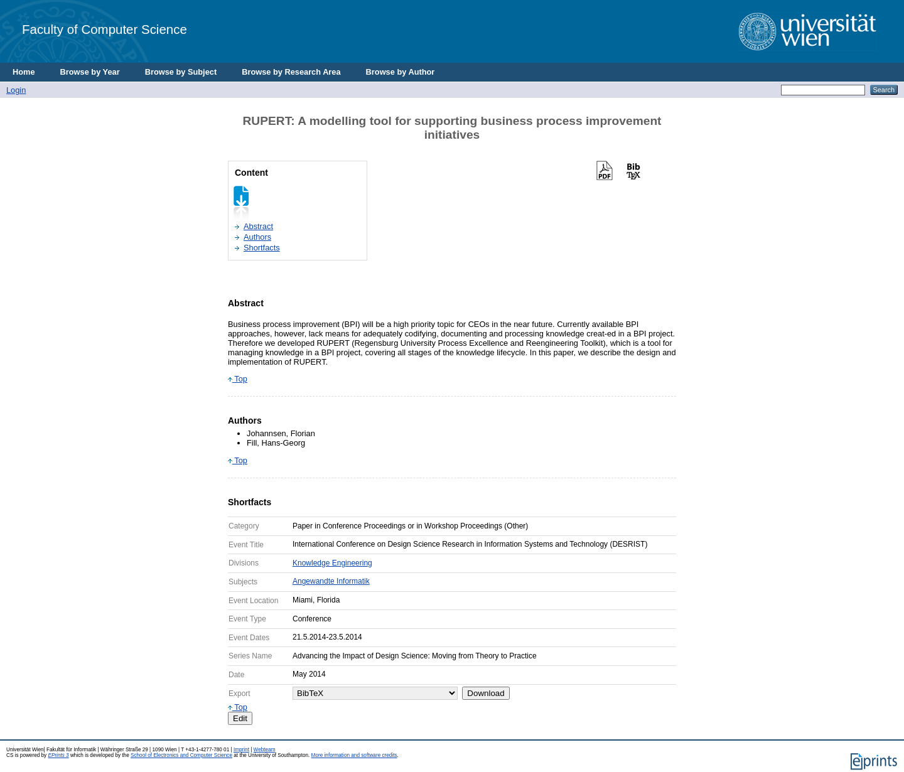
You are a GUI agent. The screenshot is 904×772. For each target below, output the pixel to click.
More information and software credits (354, 755)
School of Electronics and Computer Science (181, 755)
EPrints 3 (58, 755)
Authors (257, 237)
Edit (240, 718)
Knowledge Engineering (332, 563)
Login (16, 90)
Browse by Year (90, 72)
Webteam (265, 750)
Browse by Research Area (291, 72)
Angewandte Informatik (331, 581)
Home (24, 72)
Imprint (241, 750)
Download (485, 693)
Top (237, 378)
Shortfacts (262, 247)
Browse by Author (400, 72)
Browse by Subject (181, 72)
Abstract (258, 226)
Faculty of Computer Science (104, 29)
